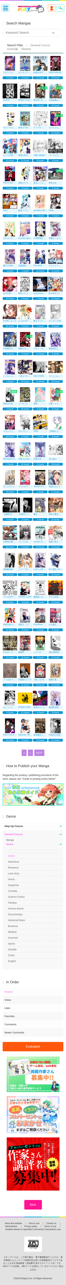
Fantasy (12, 902)
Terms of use (50, 1226)
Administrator (11, 1226)
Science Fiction (16, 896)
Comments (10, 1024)
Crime (11, 955)
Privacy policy (30, 1226)
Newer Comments (14, 1032)
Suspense (13, 885)
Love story (13, 873)
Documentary (15, 914)
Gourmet (12, 937)
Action (11, 855)
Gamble (12, 949)
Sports (11, 943)
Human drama (16, 908)
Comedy (12, 891)
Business (13, 926)
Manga (10, 840)
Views (7, 1000)
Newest (8, 991)
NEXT (39, 752)
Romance (13, 867)
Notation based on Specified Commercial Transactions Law (33, 1229)
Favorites (9, 1016)
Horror (11, 879)
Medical (12, 931)
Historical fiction (16, 920)
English (12, 961)
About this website (13, 1223)
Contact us (51, 1223)
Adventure (13, 861)
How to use (34, 1223)
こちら (33, 1269)
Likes (7, 1008)
